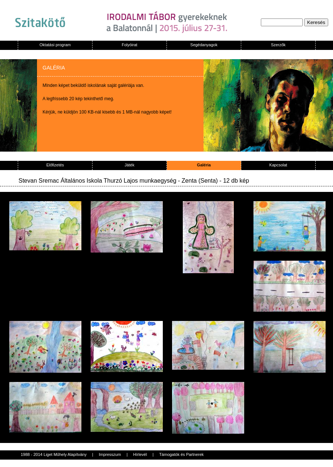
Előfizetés (55, 165)
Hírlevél (140, 454)
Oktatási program (55, 45)
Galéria (204, 165)
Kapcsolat (278, 165)
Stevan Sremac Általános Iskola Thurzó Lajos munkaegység (97, 180)
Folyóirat (129, 45)
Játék (129, 165)
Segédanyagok (203, 45)
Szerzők (278, 45)
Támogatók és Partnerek (181, 454)
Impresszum (110, 454)
